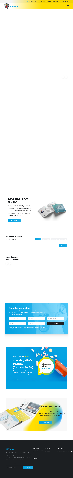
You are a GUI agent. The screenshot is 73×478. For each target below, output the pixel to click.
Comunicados (46, 239)
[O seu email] (16, 467)
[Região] (17, 323)
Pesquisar (55, 323)
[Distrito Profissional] (55, 318)
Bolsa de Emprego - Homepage (59, 239)
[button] (63, 77)
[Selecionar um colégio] (36, 318)
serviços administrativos (35, 327)
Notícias (37, 239)
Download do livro (14, 220)
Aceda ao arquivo (45, 422)
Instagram (47, 451)
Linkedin (35, 458)
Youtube (47, 455)
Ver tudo (63, 245)
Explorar (17, 379)
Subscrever (28, 467)
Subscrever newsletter (11, 464)
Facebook (47, 448)
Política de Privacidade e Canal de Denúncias (38, 450)
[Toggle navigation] (68, 5)
